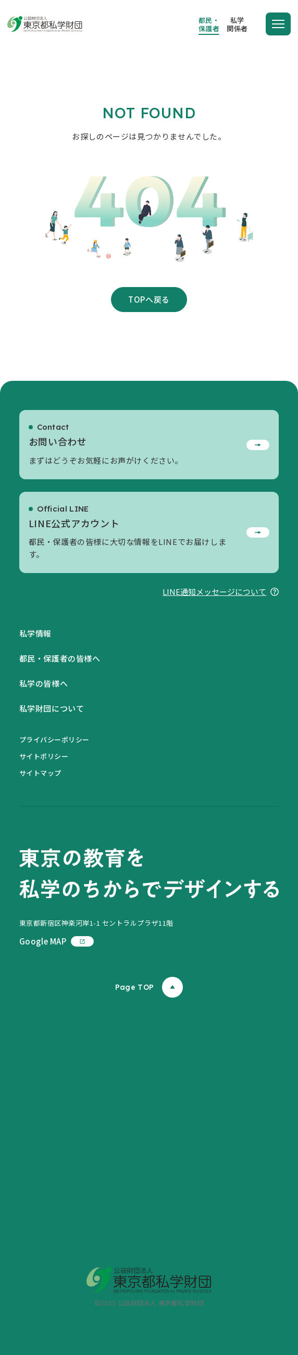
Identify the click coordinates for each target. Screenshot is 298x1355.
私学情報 (35, 633)
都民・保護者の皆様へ (60, 658)
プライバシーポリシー (54, 739)
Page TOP (149, 987)
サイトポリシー (44, 756)
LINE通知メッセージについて (221, 591)
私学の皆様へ (43, 683)
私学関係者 (237, 24)
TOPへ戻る (149, 299)
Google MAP (56, 941)
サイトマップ (40, 773)
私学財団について (51, 708)
